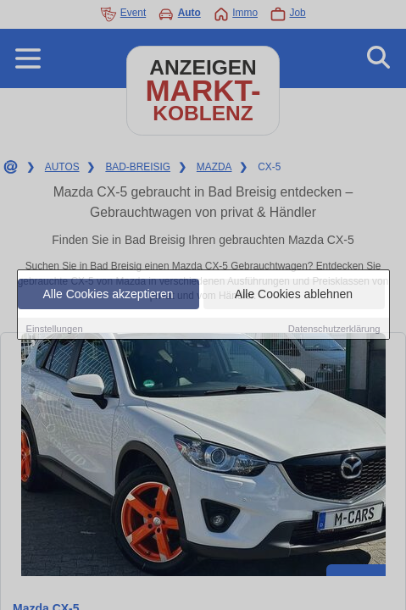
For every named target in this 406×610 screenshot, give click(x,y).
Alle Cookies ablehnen (294, 294)
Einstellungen (54, 329)
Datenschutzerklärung (334, 329)
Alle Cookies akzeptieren (107, 294)
